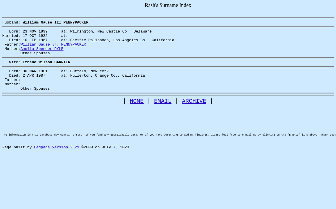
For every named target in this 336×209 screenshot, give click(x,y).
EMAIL (162, 113)
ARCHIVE (194, 113)
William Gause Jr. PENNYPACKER (53, 48)
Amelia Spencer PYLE (41, 53)
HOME (137, 113)
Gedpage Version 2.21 (56, 169)
